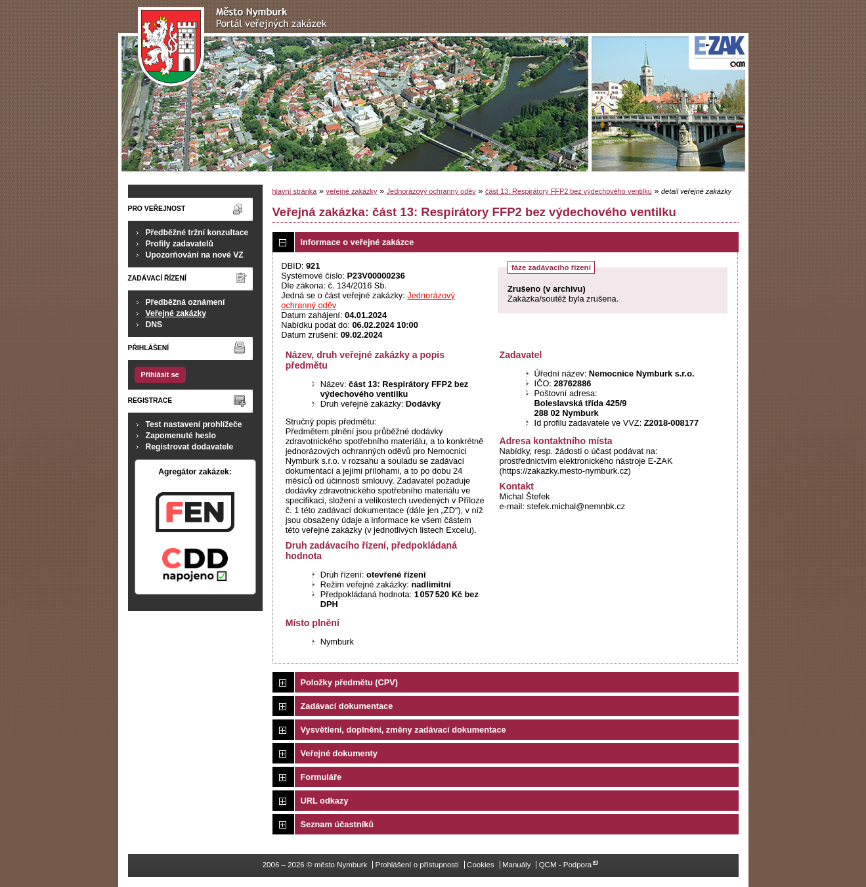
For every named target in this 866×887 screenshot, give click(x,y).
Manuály (516, 865)
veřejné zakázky (351, 191)
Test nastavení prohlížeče (194, 424)
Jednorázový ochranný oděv (431, 191)
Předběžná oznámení (185, 302)
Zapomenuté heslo (181, 435)
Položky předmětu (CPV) (350, 682)
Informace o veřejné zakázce (357, 242)
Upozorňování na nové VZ (195, 255)
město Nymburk (236, 47)
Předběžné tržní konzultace (197, 232)
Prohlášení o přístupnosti (416, 865)
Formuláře (321, 777)
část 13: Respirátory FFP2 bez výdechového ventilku (568, 191)
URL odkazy (325, 801)
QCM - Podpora (565, 865)
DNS (154, 324)
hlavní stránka (294, 191)
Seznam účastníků (337, 824)
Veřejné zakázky (176, 313)
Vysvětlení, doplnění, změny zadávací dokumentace (403, 730)
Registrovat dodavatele (190, 446)
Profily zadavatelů (179, 243)
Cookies (480, 865)
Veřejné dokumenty (339, 753)
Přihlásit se (160, 374)
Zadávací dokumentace (347, 706)
